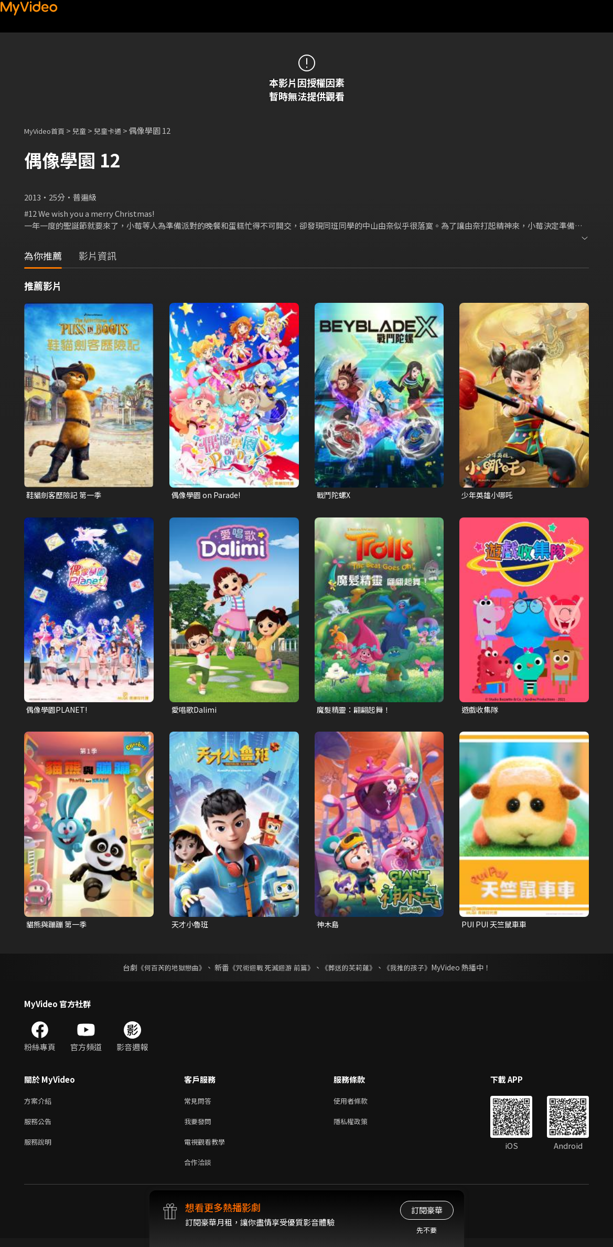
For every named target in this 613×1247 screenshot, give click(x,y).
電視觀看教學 (207, 1148)
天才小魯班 (191, 926)
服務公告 (40, 1126)
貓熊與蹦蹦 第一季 (58, 926)
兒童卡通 (119, 130)
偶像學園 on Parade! (207, 495)
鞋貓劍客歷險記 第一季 (66, 495)
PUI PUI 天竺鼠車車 (496, 926)
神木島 (328, 926)
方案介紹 (40, 1103)
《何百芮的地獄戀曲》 (164, 970)
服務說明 (40, 1148)
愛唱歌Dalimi (195, 710)
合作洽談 (200, 1170)
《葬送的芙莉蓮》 (352, 970)
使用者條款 (359, 1103)
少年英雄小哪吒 (489, 495)
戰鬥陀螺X (335, 495)
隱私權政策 (359, 1126)
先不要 (426, 1230)
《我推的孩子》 (414, 970)
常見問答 (200, 1103)
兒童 (87, 130)
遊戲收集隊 (481, 710)
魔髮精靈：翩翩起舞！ (356, 710)
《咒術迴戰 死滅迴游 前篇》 (270, 970)
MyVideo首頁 (48, 130)
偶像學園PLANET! (58, 710)
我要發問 (200, 1126)
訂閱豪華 (427, 1210)
